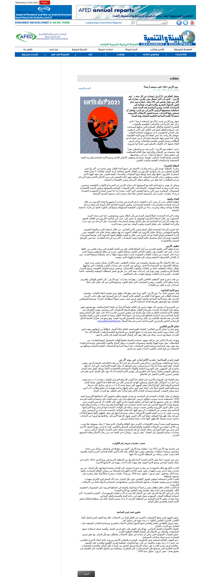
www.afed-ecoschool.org (109, 321)
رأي (90, 54)
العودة (86, 573)
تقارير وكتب (157, 49)
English (44, 2)
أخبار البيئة (131, 49)
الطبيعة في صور (60, 54)
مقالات (121, 54)
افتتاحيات (181, 54)
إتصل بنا (27, 49)
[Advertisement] (32, 107)
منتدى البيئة (105, 49)
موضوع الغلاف (151, 54)
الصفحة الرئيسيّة (183, 49)
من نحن (53, 49)
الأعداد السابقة (30, 54)
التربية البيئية (79, 49)
